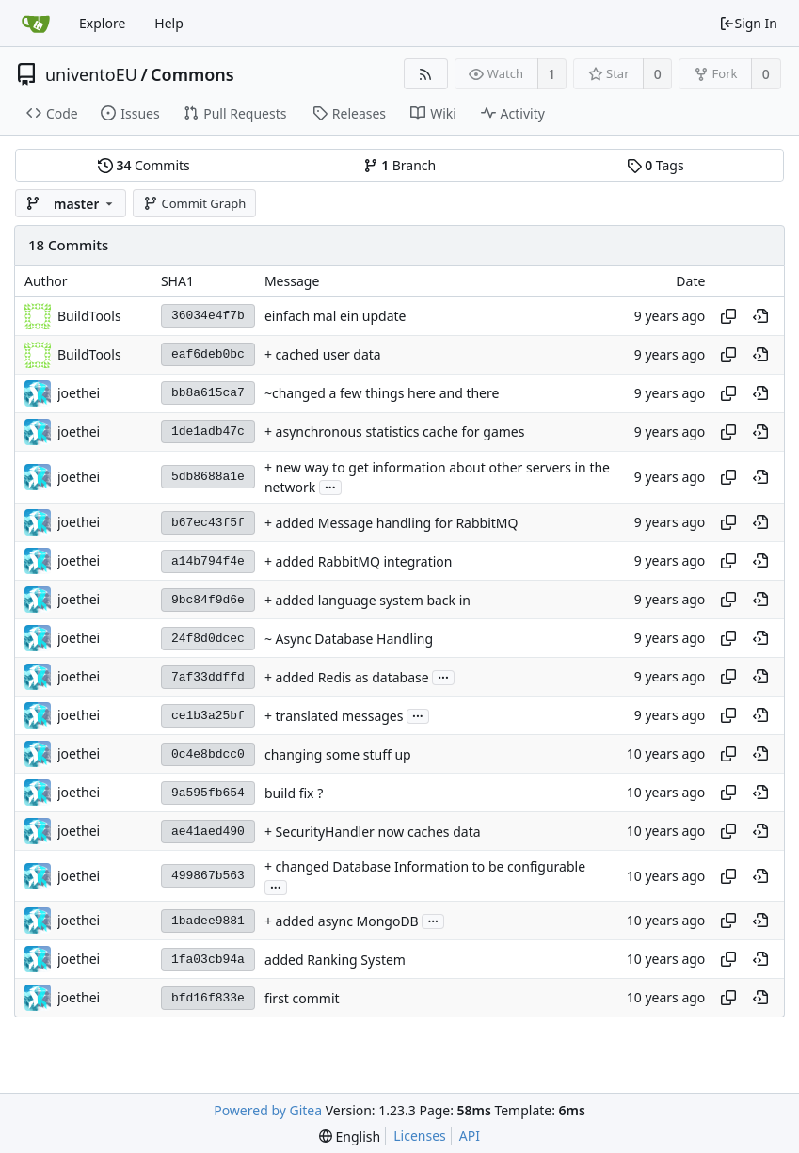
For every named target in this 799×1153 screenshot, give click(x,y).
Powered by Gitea (268, 1110)
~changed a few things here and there (381, 393)
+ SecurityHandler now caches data (372, 832)
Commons (192, 74)
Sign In (748, 23)
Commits (144, 165)
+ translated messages (334, 716)
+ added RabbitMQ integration (358, 561)
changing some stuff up (337, 754)
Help (169, 23)
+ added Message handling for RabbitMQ (391, 523)
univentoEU (91, 74)
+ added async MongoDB (341, 921)
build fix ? (293, 793)
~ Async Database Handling (348, 639)
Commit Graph (194, 203)
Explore (102, 23)
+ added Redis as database (346, 677)
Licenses (419, 1136)
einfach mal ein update (335, 316)
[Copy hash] (728, 316)
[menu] (349, 1136)
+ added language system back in (367, 600)
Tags (655, 165)
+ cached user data (322, 354)
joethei (78, 393)
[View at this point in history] (760, 316)
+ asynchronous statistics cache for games (394, 431)
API (469, 1136)
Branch (400, 165)
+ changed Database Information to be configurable (424, 866)
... (330, 486)
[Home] (35, 23)
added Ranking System (335, 960)
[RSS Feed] (426, 73)
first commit (302, 998)
